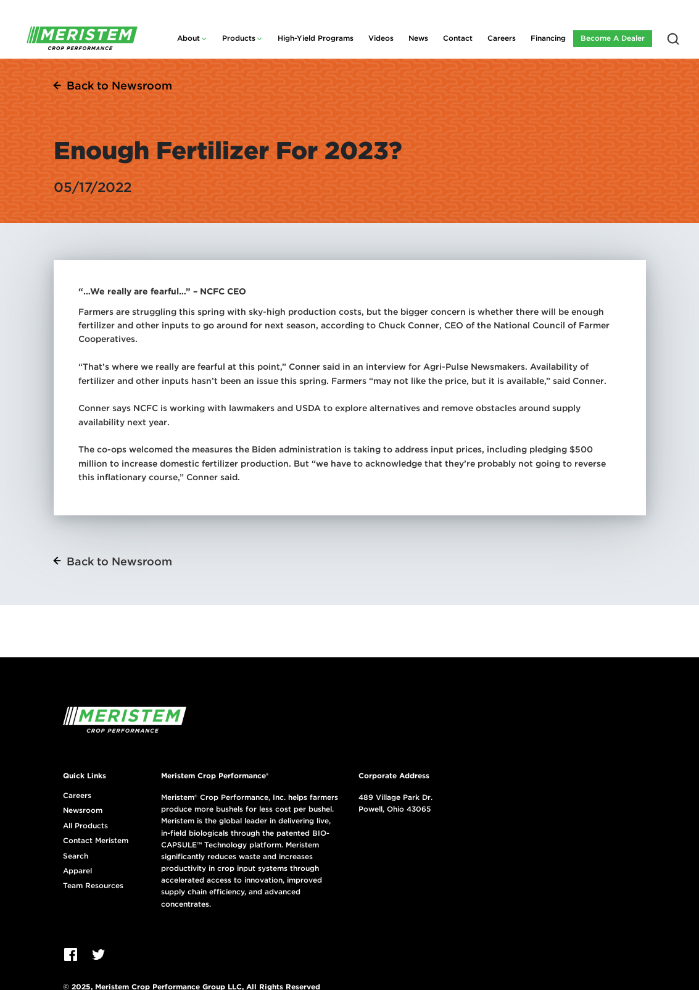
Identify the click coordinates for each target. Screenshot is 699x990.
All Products (85, 826)
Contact (458, 38)
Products (238, 38)
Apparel (77, 871)
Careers (501, 38)
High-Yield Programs (316, 38)
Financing (548, 38)
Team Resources (93, 885)
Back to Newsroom (119, 85)
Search (75, 856)
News (418, 38)
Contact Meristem (95, 840)
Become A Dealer (613, 38)
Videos (381, 38)
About (188, 38)
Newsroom (82, 810)
